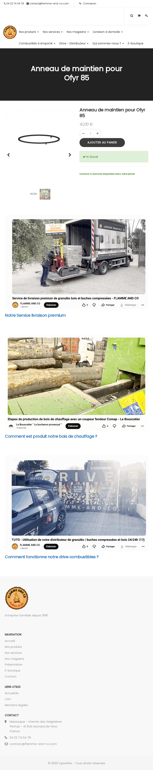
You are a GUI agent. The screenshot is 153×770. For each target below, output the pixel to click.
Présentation (14, 665)
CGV (8, 699)
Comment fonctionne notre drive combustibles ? (52, 557)
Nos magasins (14, 659)
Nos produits (13, 647)
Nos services (13, 653)
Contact (11, 676)
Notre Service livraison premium (35, 315)
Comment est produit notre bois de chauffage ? (51, 436)
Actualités (12, 693)
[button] (10, 153)
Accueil (10, 641)
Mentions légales (16, 705)
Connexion (87, 3)
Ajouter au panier (102, 142)
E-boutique (12, 671)
